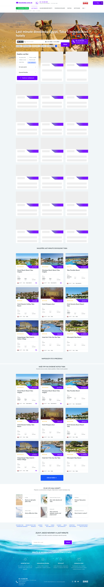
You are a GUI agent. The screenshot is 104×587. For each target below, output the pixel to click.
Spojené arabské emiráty (83, 523)
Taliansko (59, 523)
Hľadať (65, 41)
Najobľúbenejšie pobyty (46, 8)
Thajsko (46, 523)
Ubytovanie (77, 8)
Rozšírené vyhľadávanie (27, 77)
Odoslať (68, 540)
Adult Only (21, 62)
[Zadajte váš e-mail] (48, 541)
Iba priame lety (22, 57)
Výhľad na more (22, 59)
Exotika (69, 8)
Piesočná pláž (32, 59)
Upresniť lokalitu (23, 72)
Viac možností (31, 62)
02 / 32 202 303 (45, 2)
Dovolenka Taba (19, 523)
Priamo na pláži (32, 57)
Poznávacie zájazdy (60, 8)
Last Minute (34, 8)
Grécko (65, 523)
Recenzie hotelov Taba (30, 523)
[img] (85, 3)
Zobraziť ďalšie (51, 475)
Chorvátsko (72, 523)
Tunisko (52, 523)
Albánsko (40, 523)
